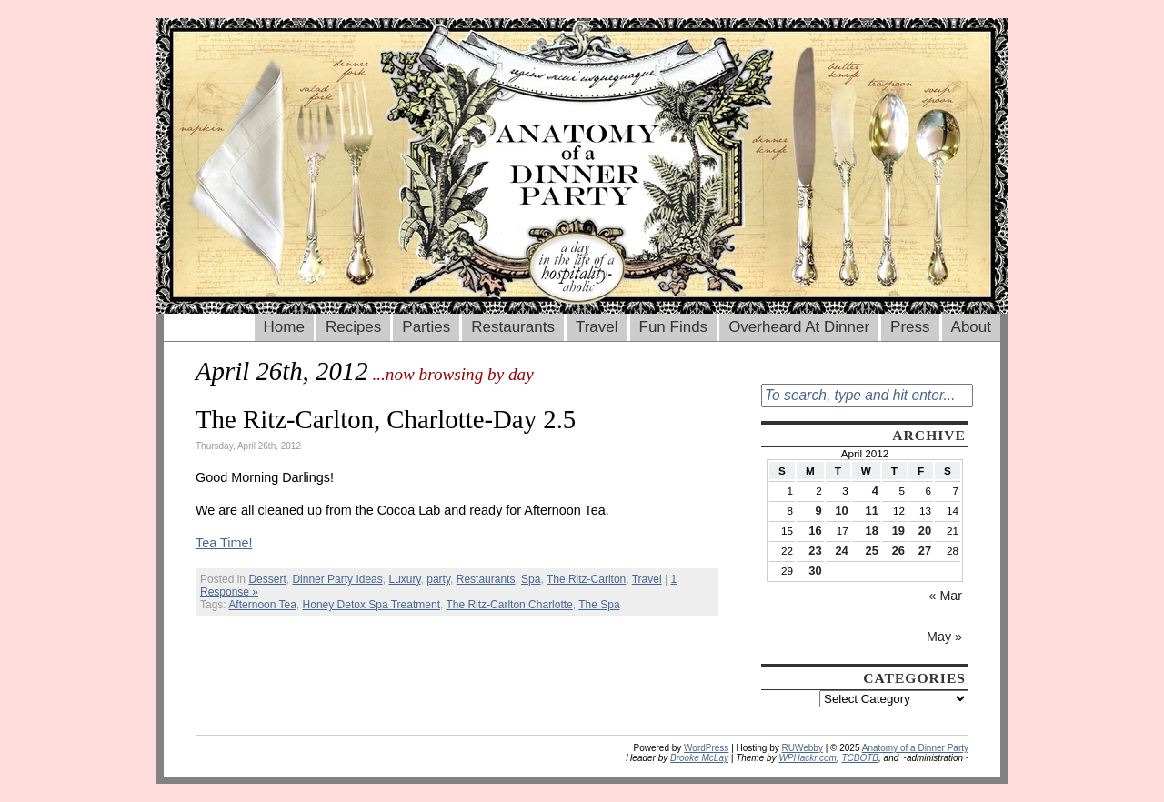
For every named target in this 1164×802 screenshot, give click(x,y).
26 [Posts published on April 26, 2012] (898, 550)
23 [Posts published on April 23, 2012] (814, 550)
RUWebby (802, 748)
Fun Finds (673, 327)
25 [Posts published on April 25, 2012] (872, 550)
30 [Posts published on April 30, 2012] (814, 570)
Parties (426, 327)
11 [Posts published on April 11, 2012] (872, 510)
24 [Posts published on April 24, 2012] (841, 550)
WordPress (706, 748)
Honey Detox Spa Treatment (371, 604)
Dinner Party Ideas (337, 579)
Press (909, 327)
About (971, 327)
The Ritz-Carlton (586, 579)
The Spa (598, 604)
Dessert (267, 579)
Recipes (353, 327)
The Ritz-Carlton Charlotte (509, 604)
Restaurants (513, 327)
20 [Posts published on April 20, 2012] (924, 530)
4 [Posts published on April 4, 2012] (875, 490)
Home (284, 327)
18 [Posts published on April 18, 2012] (872, 530)
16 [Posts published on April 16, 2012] (814, 530)
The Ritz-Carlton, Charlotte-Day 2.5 (386, 419)
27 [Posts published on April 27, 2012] (924, 550)
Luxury (404, 579)
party (438, 579)
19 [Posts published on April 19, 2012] (898, 530)
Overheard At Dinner (798, 327)
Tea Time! (224, 543)
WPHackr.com (807, 758)
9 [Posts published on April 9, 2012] (818, 510)
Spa (530, 579)
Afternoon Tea (262, 604)
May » (944, 636)
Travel (597, 327)
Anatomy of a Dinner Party (915, 748)
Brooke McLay (699, 758)
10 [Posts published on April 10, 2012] (841, 510)
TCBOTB (859, 758)
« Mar (945, 595)
